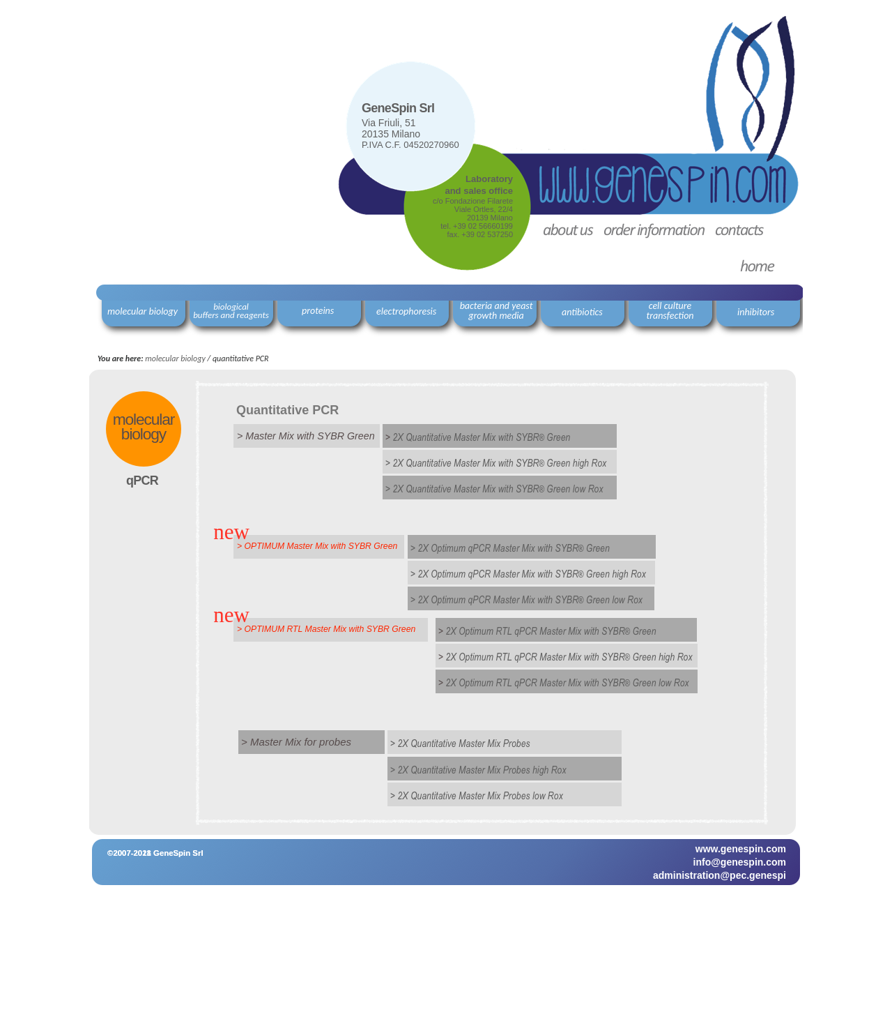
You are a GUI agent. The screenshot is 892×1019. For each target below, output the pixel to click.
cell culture (670, 306)
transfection (669, 316)
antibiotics (582, 312)
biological (231, 306)
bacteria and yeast (496, 306)
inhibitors (755, 312)
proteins (318, 311)
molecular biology (175, 358)
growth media (496, 316)
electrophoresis (406, 311)
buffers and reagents (231, 315)
